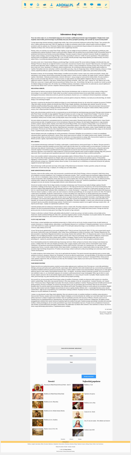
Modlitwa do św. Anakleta (50, 421)
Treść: (71, 362)
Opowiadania (37, 445)
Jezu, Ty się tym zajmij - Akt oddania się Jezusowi (97, 422)
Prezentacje (67, 445)
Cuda (97, 445)
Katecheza (72, 445)
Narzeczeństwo (61, 445)
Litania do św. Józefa (89, 413)
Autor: (71, 355)
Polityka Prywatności (60, 448)
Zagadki (33, 445)
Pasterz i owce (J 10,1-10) (50, 430)
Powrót (71, 440)
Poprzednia (63, 440)
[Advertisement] (65, 20)
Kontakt (73, 448)
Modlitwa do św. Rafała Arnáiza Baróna (54, 412)
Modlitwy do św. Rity (89, 404)
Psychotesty (101, 445)
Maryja (75, 445)
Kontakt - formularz (68, 448)
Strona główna (65, 443)
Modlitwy (29, 445)
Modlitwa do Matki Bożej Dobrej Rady (54, 395)
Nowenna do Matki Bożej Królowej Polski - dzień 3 (57, 386)
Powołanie (46, 445)
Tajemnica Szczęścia (89, 395)
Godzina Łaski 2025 (89, 431)
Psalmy (91, 445)
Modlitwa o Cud (88, 386)
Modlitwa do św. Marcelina (51, 403)
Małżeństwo (51, 445)
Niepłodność (56, 445)
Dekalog (87, 445)
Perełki (94, 445)
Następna (80, 440)
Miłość (42, 445)
